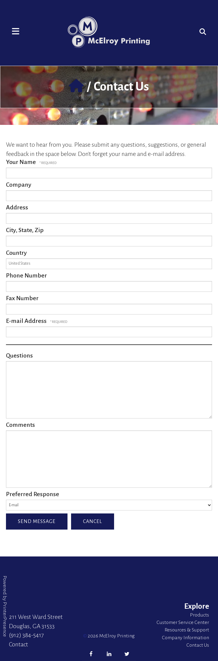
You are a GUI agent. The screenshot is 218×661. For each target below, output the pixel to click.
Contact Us (197, 645)
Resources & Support (187, 630)
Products (199, 615)
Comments (20, 424)
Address (17, 207)
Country (16, 252)
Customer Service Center (182, 622)
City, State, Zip (25, 230)
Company (18, 184)
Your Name (21, 162)
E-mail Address (27, 321)
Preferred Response (32, 494)
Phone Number (26, 275)
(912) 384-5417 (26, 635)
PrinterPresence (4, 619)
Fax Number (22, 298)
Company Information (185, 637)
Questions (19, 355)
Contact (18, 644)
